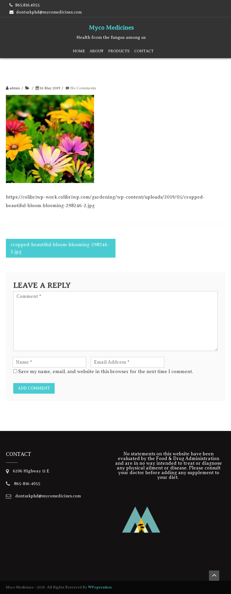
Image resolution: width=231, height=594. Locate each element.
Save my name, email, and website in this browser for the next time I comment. (105, 371)
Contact (144, 51)
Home (79, 51)
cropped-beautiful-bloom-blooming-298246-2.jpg (60, 248)
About (96, 51)
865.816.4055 (27, 5)
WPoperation (100, 587)
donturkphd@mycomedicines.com (49, 12)
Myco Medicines (111, 27)
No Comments (83, 88)
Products (119, 51)
